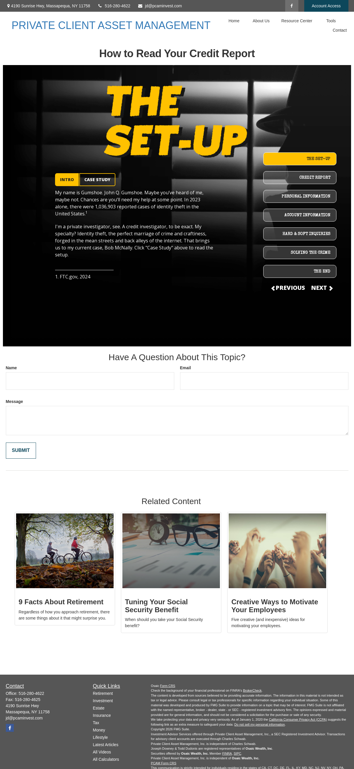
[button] (233, 20)
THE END (322, 272)
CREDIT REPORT (314, 178)
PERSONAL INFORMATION (306, 197)
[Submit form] (21, 451)
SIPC (237, 753)
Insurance (102, 715)
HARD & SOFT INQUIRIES (306, 234)
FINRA (227, 753)
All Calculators (106, 759)
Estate (99, 708)
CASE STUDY (97, 179)
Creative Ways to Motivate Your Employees (274, 605)
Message (14, 401)
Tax (96, 722)
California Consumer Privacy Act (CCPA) (298, 719)
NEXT (321, 288)
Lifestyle (100, 737)
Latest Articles (105, 744)
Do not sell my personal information (259, 724)
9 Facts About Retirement (61, 602)
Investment (103, 700)
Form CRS (167, 686)
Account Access (326, 6)
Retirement (103, 693)
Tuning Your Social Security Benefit (156, 605)
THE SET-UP (318, 159)
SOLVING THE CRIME (310, 253)
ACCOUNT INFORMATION (307, 215)
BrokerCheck (252, 690)
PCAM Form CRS (163, 763)
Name (11, 367)
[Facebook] (291, 6)
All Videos (102, 752)
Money (99, 730)
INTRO (67, 179)
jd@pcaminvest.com (160, 6)
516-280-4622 (114, 6)
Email (185, 367)
